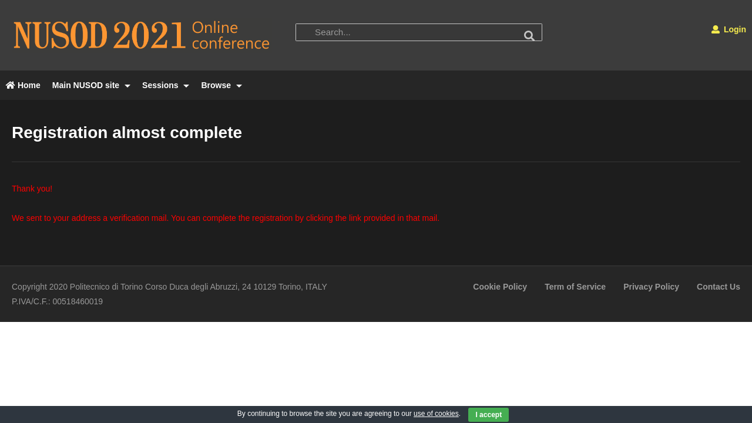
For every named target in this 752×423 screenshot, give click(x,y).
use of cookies (436, 413)
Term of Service (575, 286)
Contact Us (718, 286)
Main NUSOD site (91, 85)
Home (23, 85)
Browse (221, 85)
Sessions (165, 85)
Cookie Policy (500, 286)
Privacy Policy (651, 286)
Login (728, 29)
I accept (488, 415)
